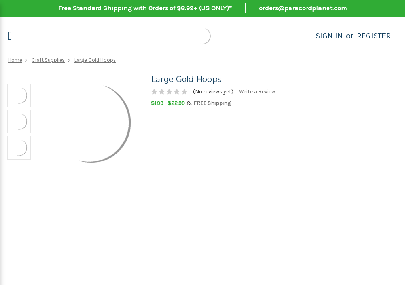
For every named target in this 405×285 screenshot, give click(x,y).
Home (15, 60)
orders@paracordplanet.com (303, 8)
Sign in (329, 35)
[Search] (307, 36)
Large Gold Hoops (95, 60)
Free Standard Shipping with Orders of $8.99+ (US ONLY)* (145, 8)
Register (374, 35)
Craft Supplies (48, 60)
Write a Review (257, 91)
